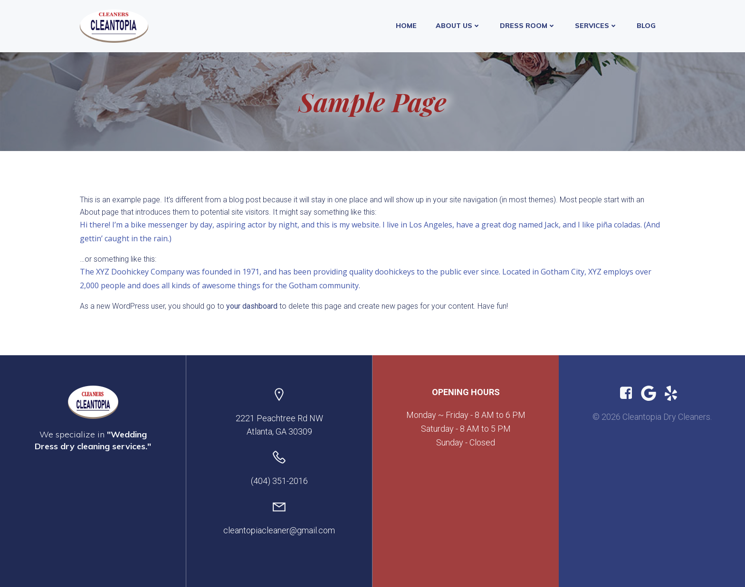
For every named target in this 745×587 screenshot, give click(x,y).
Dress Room (528, 25)
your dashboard (251, 306)
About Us (458, 25)
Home (406, 25)
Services (596, 25)
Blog (646, 25)
